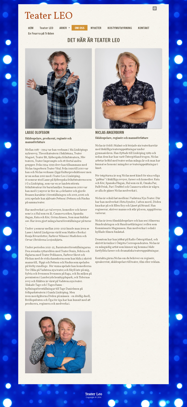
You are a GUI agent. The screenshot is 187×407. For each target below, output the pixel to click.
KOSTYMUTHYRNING (120, 28)
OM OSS (79, 28)
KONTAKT (143, 28)
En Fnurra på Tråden (41, 33)
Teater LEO (49, 16)
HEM (30, 28)
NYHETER (96, 28)
